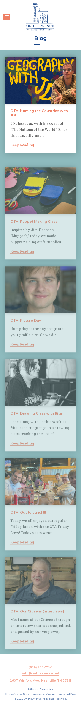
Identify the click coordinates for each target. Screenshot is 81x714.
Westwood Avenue (44, 693)
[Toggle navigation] (6, 17)
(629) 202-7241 (40, 667)
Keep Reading (22, 145)
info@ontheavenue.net (40, 673)
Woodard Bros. (67, 693)
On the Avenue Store (17, 693)
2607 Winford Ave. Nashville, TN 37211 (40, 680)
